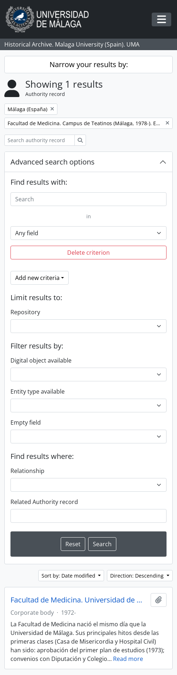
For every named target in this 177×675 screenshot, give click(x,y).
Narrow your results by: (88, 64)
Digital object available (41, 360)
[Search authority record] (39, 140)
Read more (128, 659)
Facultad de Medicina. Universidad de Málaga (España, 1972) (79, 600)
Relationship (27, 471)
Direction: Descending (137, 575)
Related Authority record (44, 502)
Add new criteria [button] (37, 278)
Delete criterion (88, 253)
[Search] (88, 199)
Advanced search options (52, 162)
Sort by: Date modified (69, 575)
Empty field (25, 422)
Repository (25, 312)
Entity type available (37, 391)
